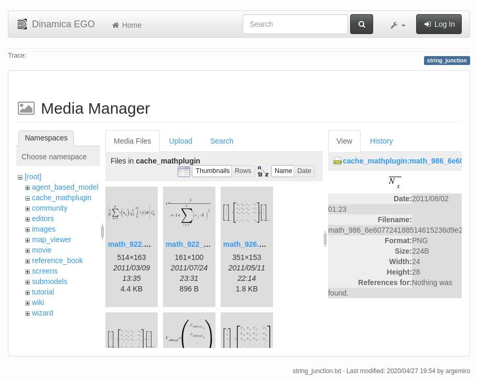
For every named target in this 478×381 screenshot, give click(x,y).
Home (126, 25)
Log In (439, 24)
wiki (38, 302)
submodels (50, 281)
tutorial (43, 292)
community (50, 208)
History (381, 141)
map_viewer (51, 239)
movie (41, 250)
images (44, 229)
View (344, 141)
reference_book (57, 260)
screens (45, 271)
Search (221, 141)
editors (43, 218)
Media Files (132, 141)
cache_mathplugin (62, 197)
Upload (180, 141)
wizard (42, 313)
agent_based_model (65, 187)
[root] (33, 176)
